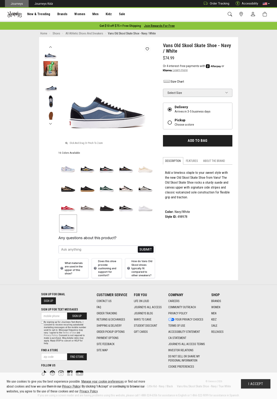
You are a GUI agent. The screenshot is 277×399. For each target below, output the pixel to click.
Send (146, 248)
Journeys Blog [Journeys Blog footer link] (143, 312)
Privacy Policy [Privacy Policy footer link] (177, 312)
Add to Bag (197, 139)
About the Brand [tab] (214, 159)
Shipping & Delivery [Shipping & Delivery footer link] (109, 324)
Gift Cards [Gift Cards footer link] (141, 330)
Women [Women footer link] (215, 306)
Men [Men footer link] (213, 312)
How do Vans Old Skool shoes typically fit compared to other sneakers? (139, 267)
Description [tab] (173, 159)
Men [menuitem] (92, 14)
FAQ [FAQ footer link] (99, 306)
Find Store (77, 355)
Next (50, 121)
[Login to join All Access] (120, 25)
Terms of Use (69, 331)
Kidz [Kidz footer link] (214, 318)
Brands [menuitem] (60, 14)
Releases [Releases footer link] (217, 330)
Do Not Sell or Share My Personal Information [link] (184, 357)
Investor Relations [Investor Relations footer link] (180, 349)
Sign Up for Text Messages (59, 308)
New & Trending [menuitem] (38, 14)
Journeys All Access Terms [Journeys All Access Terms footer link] (186, 343)
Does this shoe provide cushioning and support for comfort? (104, 267)
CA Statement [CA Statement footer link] (177, 337)
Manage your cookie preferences (102, 381)
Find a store (49, 349)
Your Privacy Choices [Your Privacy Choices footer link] (185, 318)
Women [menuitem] (77, 14)
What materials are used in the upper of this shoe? (71, 267)
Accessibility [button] (246, 3)
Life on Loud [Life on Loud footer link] (141, 300)
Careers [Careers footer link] (174, 300)
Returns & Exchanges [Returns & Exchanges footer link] (111, 318)
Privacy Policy (51, 334)
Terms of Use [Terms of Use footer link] (176, 324)
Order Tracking (215, 3)
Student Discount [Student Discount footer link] (145, 324)
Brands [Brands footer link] (216, 300)
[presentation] (38, 14)
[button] (266, 3)
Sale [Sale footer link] (214, 324)
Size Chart (173, 80)
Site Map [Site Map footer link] (102, 349)
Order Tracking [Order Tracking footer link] (107, 312)
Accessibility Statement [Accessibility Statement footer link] (184, 330)
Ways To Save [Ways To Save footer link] (143, 318)
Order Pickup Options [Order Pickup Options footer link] (111, 330)
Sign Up (48, 299)
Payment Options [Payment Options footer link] (108, 337)
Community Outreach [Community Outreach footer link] (182, 306)
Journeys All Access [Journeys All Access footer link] (148, 306)
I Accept (255, 384)
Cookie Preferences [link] (181, 365)
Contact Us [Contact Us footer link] (104, 300)
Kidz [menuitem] (105, 14)
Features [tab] (192, 159)
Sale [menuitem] (118, 14)
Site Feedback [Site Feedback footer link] (105, 343)
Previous (50, 45)
